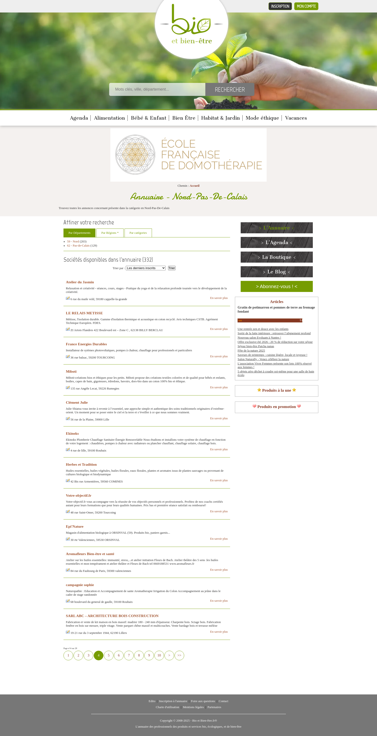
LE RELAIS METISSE (84, 313)
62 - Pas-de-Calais (78, 245)
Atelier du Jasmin (80, 282)
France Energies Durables (86, 344)
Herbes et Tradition (81, 464)
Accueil (195, 185)
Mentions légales (193, 707)
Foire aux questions (203, 701)
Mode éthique (262, 118)
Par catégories (138, 233)
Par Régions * (110, 233)
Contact (223, 701)
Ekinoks (72, 433)
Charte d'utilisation (167, 707)
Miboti (71, 371)
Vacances (296, 118)
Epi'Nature (74, 526)
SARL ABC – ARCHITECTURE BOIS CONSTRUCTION (112, 616)
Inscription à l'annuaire (173, 701)
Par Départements (79, 233)
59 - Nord (73, 241)
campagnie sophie (80, 585)
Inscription (280, 6)
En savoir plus (219, 298)
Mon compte (306, 6)
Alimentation (109, 118)
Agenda (79, 118)
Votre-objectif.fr (78, 495)
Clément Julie (77, 402)
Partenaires (214, 707)
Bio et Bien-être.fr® (204, 720)
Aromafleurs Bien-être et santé (90, 554)
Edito (152, 701)
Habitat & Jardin (220, 118)
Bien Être (183, 118)
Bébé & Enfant (148, 118)
